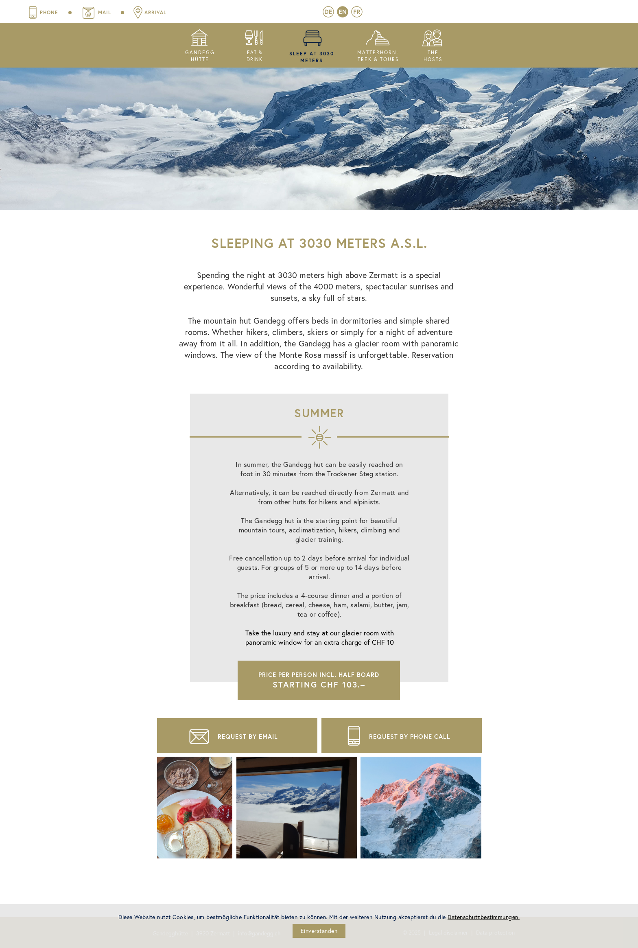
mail (228, 12)
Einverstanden (319, 931)
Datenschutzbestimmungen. (484, 917)
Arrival (279, 12)
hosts (433, 59)
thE (433, 52)
